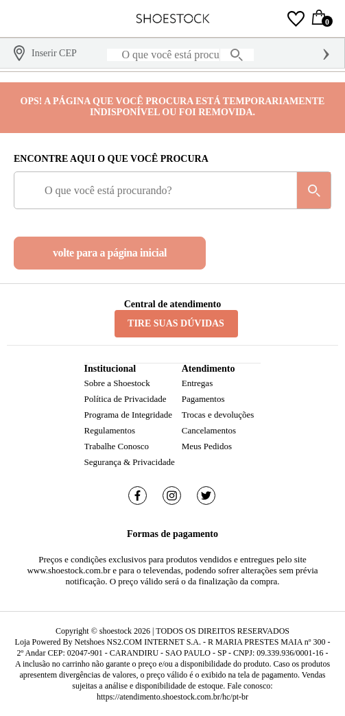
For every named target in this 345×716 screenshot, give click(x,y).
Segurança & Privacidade (129, 462)
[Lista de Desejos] (296, 18)
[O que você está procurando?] (180, 55)
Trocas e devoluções (218, 414)
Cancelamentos (209, 430)
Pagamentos (203, 399)
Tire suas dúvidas (176, 323)
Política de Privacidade (125, 399)
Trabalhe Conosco (117, 446)
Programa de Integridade (128, 414)
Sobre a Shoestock (117, 383)
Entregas (197, 383)
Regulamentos (109, 430)
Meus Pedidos (207, 446)
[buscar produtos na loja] (236, 55)
